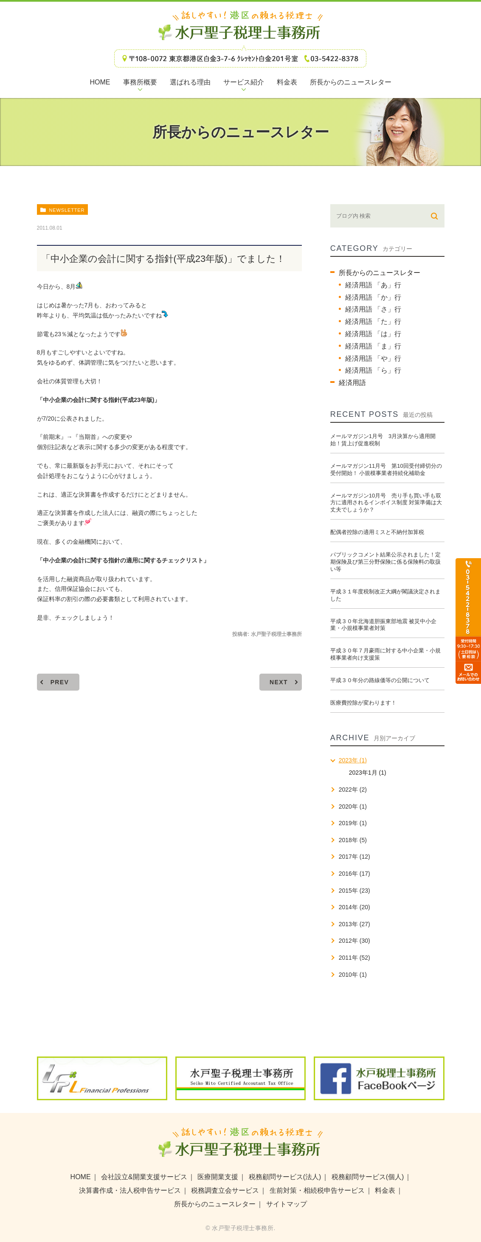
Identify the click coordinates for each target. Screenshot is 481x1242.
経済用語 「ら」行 (373, 370)
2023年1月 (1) (367, 772)
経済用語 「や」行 (373, 358)
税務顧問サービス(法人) (285, 1176)
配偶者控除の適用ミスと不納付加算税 (377, 532)
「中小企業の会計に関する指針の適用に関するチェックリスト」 (123, 560)
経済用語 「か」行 (373, 297)
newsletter (66, 210)
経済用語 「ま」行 (373, 346)
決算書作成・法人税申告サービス (130, 1190)
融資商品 (78, 579)
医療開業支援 (217, 1176)
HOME (80, 1176)
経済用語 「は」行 (373, 333)
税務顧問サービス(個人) (368, 1176)
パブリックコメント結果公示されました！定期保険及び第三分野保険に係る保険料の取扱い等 (385, 561)
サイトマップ (286, 1204)
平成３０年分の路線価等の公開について (380, 680)
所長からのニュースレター (379, 272)
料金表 (385, 1190)
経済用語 (352, 382)
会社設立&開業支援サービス (144, 1176)
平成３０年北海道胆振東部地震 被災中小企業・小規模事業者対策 (383, 625)
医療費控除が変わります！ (363, 703)
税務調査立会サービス (225, 1190)
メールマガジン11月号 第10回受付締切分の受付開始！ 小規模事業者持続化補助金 (386, 469)
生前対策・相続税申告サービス (317, 1190)
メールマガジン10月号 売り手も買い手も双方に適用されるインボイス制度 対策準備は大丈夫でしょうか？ (386, 502)
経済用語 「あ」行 (373, 285)
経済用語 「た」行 (373, 321)
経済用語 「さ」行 (373, 309)
